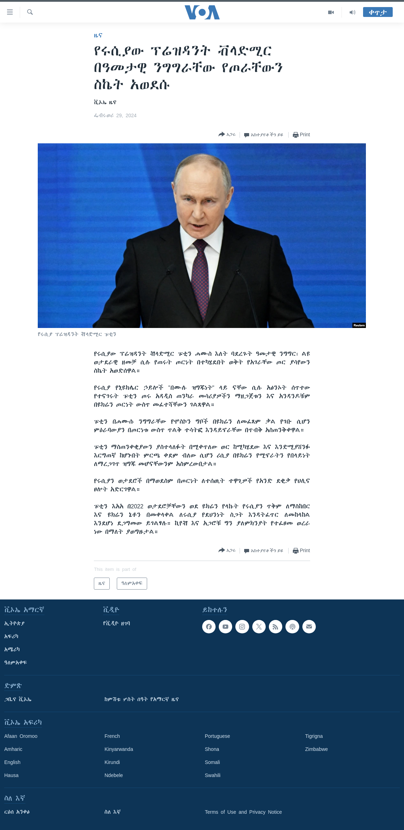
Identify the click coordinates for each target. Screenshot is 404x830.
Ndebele (113, 775)
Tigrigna (314, 736)
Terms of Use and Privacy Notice (243, 812)
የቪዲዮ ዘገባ (116, 623)
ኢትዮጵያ (14, 623)
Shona (212, 749)
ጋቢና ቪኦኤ (17, 699)
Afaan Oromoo (20, 736)
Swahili (213, 775)
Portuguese (217, 736)
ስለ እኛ (112, 812)
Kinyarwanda (118, 749)
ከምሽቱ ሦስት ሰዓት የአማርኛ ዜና (141, 699)
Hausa (11, 775)
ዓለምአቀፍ (15, 662)
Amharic (13, 749)
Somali (212, 762)
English (12, 762)
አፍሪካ (11, 636)
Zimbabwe (316, 749)
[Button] (227, 135)
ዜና (98, 35)
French (112, 736)
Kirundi (112, 762)
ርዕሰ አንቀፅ (17, 812)
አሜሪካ (12, 649)
